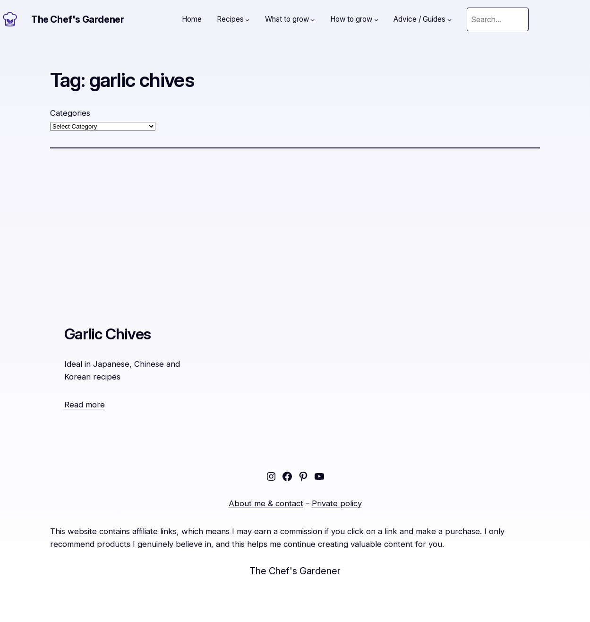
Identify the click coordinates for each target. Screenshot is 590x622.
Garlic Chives (107, 334)
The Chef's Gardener (77, 19)
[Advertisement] (295, 230)
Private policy (337, 503)
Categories (70, 113)
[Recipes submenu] (247, 19)
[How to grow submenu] (376, 19)
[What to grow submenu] (312, 19)
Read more (84, 404)
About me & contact (266, 503)
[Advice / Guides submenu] (449, 19)
